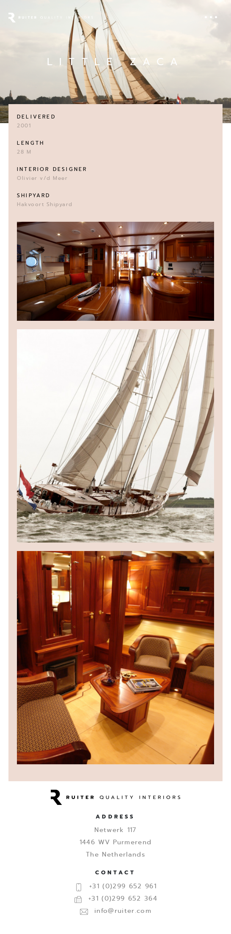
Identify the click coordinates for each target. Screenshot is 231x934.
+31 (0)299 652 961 (115, 886)
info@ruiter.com (115, 910)
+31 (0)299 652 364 (115, 898)
